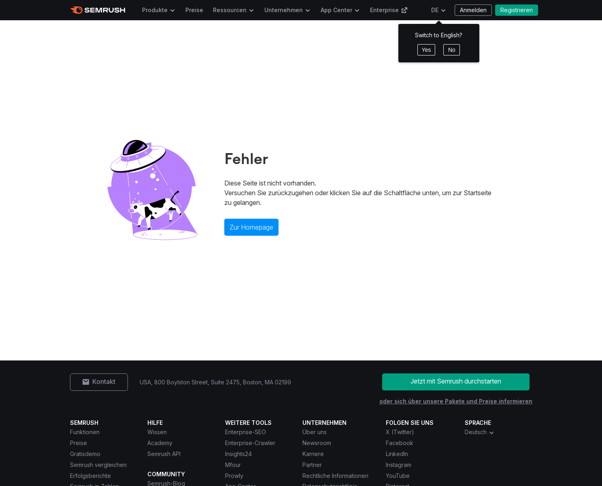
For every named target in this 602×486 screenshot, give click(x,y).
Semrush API (164, 453)
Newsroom (316, 442)
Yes (426, 50)
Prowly (234, 475)
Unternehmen (283, 9)
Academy (159, 442)
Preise (194, 9)
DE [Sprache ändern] (434, 9)
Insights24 (238, 453)
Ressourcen (230, 9)
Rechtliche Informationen (335, 475)
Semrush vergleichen (98, 464)
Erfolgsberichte (90, 475)
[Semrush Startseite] (97, 10)
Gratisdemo (85, 453)
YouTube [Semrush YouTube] (398, 475)
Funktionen (85, 431)
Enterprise (389, 9)
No (451, 50)
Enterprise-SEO (245, 431)
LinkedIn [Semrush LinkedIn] (397, 453)
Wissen (157, 431)
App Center (336, 9)
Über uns (314, 431)
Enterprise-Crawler (250, 442)
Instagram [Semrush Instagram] (398, 464)
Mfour (233, 464)
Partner (312, 464)
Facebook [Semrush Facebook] (399, 442)
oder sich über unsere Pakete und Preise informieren (455, 401)
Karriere (313, 453)
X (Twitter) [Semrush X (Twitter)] (400, 431)
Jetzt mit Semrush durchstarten (456, 381)
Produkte (155, 9)
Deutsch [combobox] (480, 432)
